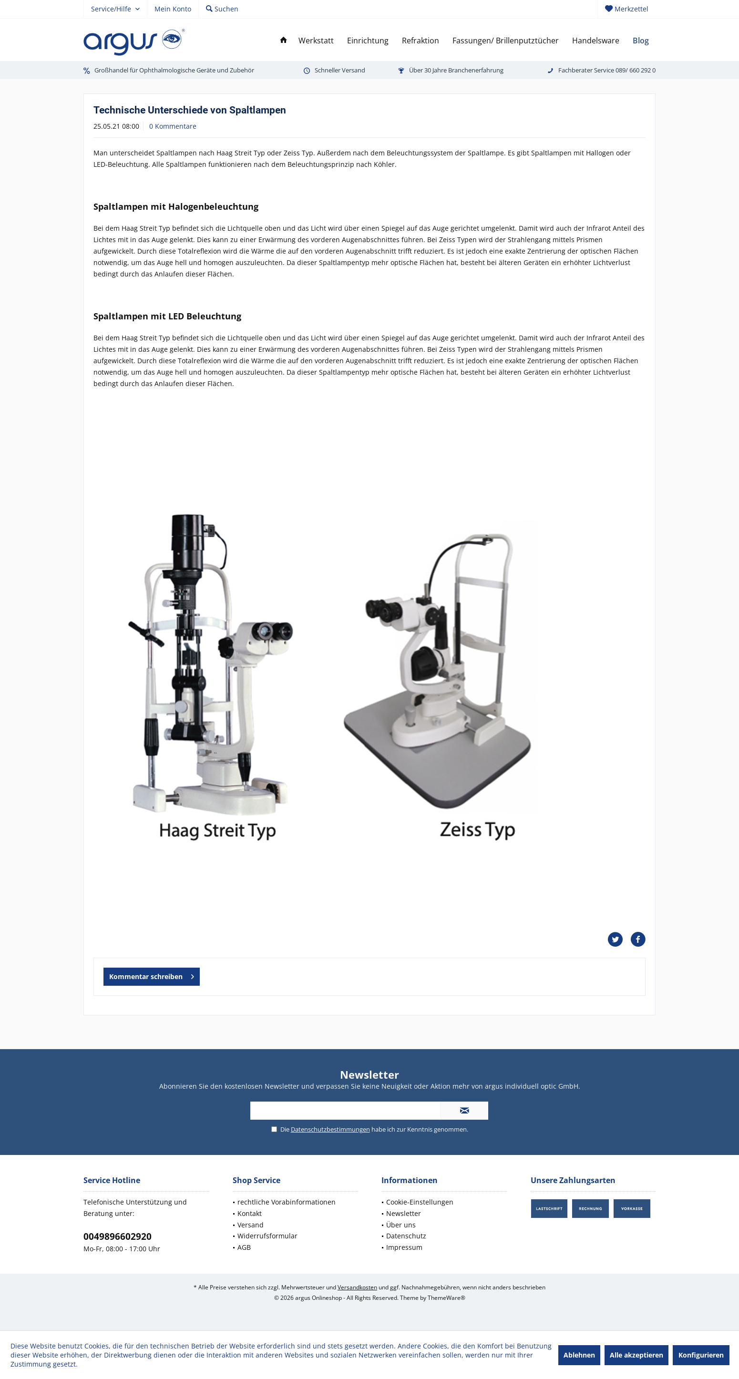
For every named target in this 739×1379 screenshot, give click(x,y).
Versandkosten (357, 1287)
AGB (244, 1247)
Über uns (401, 1224)
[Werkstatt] (316, 41)
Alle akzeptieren (636, 1354)
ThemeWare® (446, 1298)
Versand (250, 1224)
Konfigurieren (701, 1354)
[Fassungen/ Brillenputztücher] (505, 41)
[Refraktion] (420, 41)
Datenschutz (406, 1235)
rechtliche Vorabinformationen (286, 1201)
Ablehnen (579, 1354)
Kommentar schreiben (151, 975)
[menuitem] (626, 9)
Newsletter (403, 1213)
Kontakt (249, 1213)
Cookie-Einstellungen (419, 1201)
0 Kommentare (172, 126)
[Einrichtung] (367, 41)
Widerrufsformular (267, 1235)
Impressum (404, 1247)
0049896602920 (117, 1236)
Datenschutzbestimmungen (330, 1129)
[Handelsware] (595, 41)
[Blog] (641, 41)
